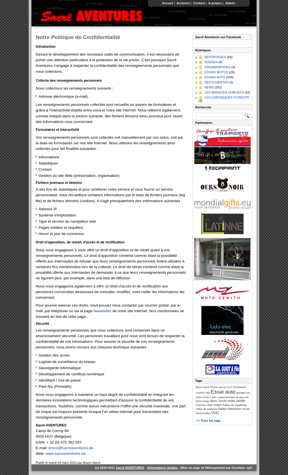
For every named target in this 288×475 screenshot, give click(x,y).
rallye (210, 405)
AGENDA (211, 62)
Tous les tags (211, 420)
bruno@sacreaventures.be (71, 448)
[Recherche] (219, 115)
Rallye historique (229, 408)
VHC (215, 413)
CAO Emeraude (236, 387)
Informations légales (162, 467)
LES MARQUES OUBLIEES (224, 92)
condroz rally (203, 392)
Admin (230, 3)
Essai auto (223, 392)
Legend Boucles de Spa (230, 397)
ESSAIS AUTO (214, 77)
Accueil (167, 3)
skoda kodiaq (203, 413)
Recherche (203, 107)
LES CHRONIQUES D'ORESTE (226, 97)
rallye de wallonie (206, 408)
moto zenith (236, 401)
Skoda (246, 408)
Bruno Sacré (203, 387)
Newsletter (102, 311)
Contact (199, 3)
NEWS (209, 87)
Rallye (218, 405)
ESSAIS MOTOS (216, 72)
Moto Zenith (218, 401)
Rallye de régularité (234, 405)
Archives (183, 3)
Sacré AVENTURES (130, 467)
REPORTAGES (215, 57)
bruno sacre (217, 387)
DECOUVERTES (216, 82)
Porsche (201, 405)
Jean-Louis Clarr (206, 397)
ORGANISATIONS (217, 67)
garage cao (243, 392)
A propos (215, 3)
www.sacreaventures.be (66, 453)
